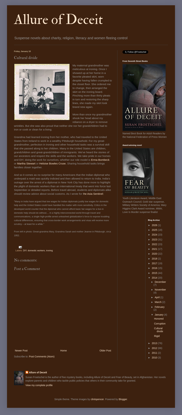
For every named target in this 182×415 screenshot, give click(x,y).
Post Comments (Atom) (41, 356)
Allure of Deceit (58, 19)
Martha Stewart (26, 163)
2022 (155, 244)
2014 (155, 277)
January (159, 314)
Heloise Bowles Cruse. (53, 163)
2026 (155, 225)
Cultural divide (158, 330)
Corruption (159, 323)
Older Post (105, 350)
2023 (155, 239)
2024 (155, 234)
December (160, 282)
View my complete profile (39, 385)
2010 (155, 357)
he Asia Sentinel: (94, 193)
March (158, 302)
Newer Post (21, 350)
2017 (155, 263)
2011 (155, 352)
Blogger (123, 399)
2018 (155, 258)
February (159, 307)
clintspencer (97, 399)
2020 (155, 253)
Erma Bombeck (100, 159)
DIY (24, 250)
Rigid (157, 336)
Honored (158, 318)
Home (63, 350)
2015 (155, 273)
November (160, 289)
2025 (155, 230)
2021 (155, 249)
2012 (155, 348)
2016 (155, 268)
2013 (155, 343)
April (157, 297)
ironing (49, 250)
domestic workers (36, 250)
